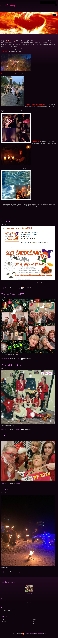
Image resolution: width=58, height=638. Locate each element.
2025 (31, 602)
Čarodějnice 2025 (7, 221)
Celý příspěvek (5, 288)
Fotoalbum (29, 593)
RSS (45, 633)
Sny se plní (5, 489)
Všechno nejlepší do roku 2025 (12, 294)
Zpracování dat (39, 633)
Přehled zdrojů (7, 610)
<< (7, 602)
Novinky (18, 288)
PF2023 (4, 436)
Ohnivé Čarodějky (7, 5)
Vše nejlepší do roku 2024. (11, 365)
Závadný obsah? (29, 633)
